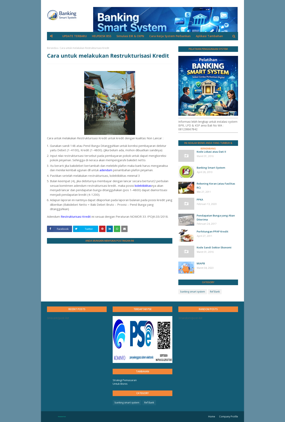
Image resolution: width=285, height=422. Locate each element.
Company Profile (228, 416)
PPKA (200, 199)
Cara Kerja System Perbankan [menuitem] (170, 36)
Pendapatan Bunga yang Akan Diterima (216, 217)
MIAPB (201, 263)
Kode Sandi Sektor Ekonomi (214, 247)
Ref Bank (215, 291)
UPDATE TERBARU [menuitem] (74, 36)
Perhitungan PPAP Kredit (212, 231)
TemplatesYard (62, 416)
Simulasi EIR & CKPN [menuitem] (130, 36)
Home (211, 416)
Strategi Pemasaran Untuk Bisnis (125, 381)
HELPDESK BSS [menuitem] (101, 36)
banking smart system (192, 291)
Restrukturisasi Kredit (76, 216)
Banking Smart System (211, 167)
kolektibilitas (143, 186)
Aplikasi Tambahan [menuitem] (209, 36)
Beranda (52, 48)
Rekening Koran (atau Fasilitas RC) (216, 185)
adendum (106, 170)
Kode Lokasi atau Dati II (211, 151)
